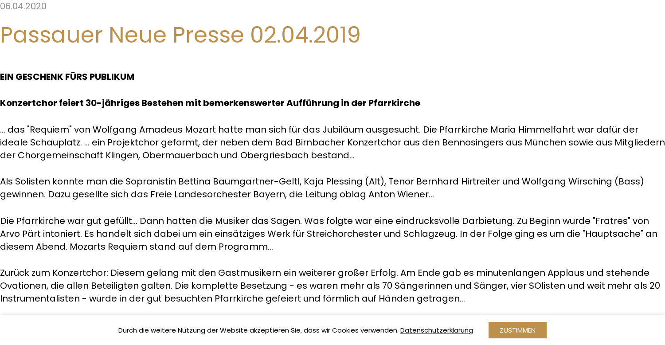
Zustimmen (518, 330)
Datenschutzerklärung (436, 330)
